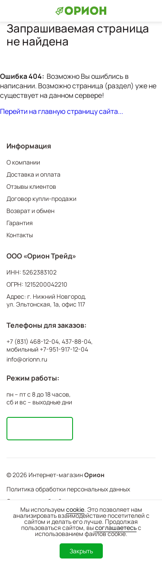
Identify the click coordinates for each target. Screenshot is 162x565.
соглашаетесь (116, 527)
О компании (23, 162)
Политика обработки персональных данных (68, 489)
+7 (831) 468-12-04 (32, 341)
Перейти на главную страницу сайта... (61, 111)
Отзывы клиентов (31, 186)
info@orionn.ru (26, 359)
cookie (75, 509)
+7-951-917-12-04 (64, 349)
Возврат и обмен (30, 211)
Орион (94, 475)
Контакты (19, 235)
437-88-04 (76, 341)
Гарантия (19, 223)
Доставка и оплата (33, 174)
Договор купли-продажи (41, 198)
